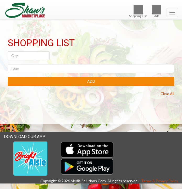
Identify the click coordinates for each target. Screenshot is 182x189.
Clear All (167, 93)
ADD (91, 81)
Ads (156, 11)
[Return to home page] (91, 10)
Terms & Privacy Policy (159, 180)
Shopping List (138, 11)
